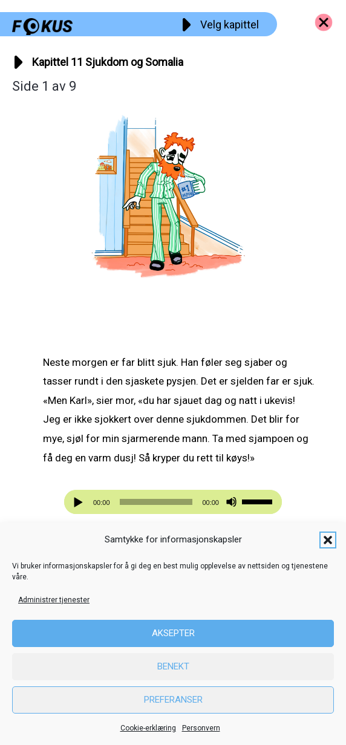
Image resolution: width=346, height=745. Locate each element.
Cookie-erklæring (148, 728)
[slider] (156, 502)
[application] (173, 502)
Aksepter (173, 633)
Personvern (201, 728)
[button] (328, 540)
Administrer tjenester (54, 600)
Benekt (173, 666)
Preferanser (173, 699)
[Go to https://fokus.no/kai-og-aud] (323, 22)
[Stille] (231, 502)
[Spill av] (80, 502)
